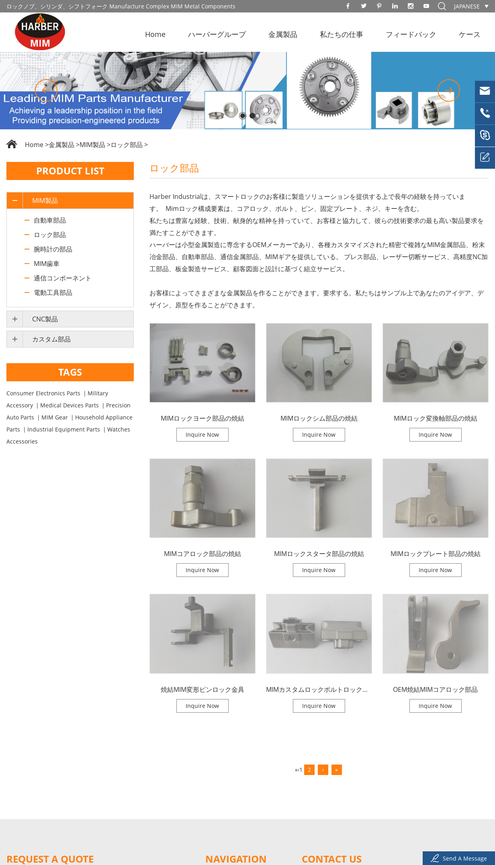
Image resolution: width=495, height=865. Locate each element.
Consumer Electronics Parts (43, 393)
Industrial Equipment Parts (63, 429)
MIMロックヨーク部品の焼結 (202, 418)
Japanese (467, 6)
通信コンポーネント (63, 278)
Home (155, 34)
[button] (46, 90)
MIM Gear (54, 417)
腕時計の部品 (53, 249)
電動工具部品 (53, 292)
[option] (247, 90)
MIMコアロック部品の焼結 (202, 553)
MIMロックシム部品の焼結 (319, 418)
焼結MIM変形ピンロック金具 (202, 689)
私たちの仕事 (341, 34)
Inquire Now (202, 434)
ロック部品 (126, 144)
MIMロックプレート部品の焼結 (436, 553)
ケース (470, 34)
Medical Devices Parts (69, 405)
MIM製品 (92, 144)
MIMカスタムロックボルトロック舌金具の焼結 (319, 689)
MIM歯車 (46, 263)
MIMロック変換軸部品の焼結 (435, 418)
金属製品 (282, 34)
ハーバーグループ (217, 34)
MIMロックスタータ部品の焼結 (319, 553)
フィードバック (411, 34)
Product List (70, 170)
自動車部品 (50, 220)
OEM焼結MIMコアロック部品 (435, 689)
